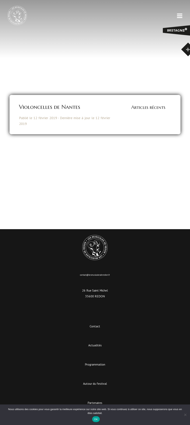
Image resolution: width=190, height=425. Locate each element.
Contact (95, 326)
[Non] (185, 415)
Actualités (95, 345)
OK (96, 419)
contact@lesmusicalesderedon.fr (95, 275)
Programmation (95, 364)
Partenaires (95, 403)
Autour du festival (95, 383)
